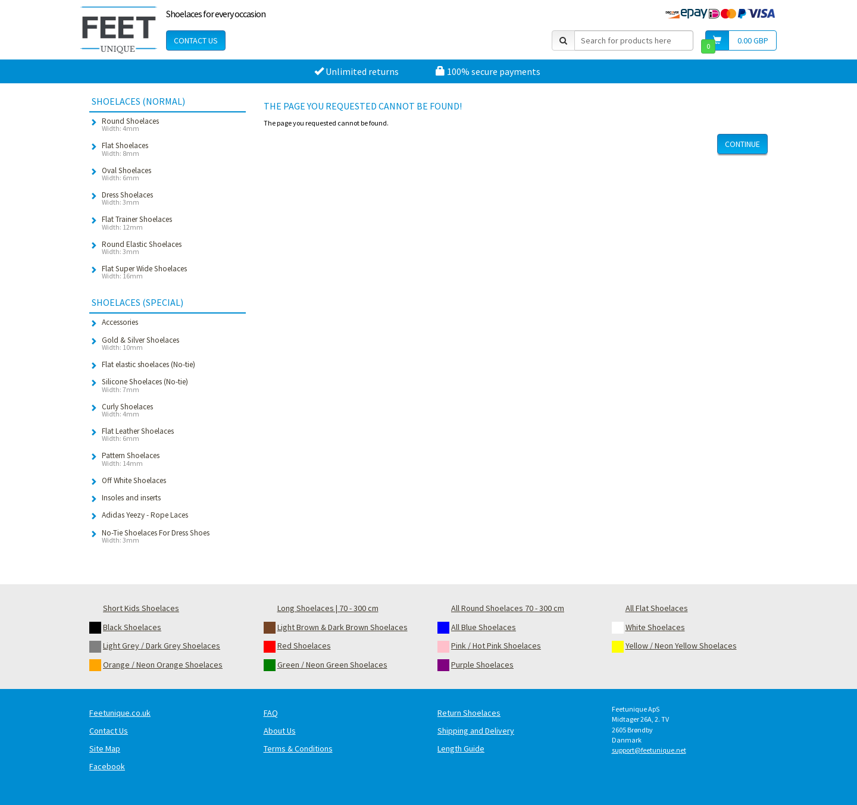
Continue (742, 144)
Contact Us (196, 40)
